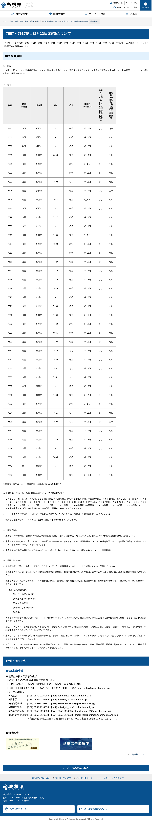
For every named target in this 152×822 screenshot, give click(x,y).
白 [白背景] (122, 3)
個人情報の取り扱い (41, 778)
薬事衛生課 (94, 21)
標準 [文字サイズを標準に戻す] (136, 7)
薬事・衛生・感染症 (27, 21)
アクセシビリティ (84, 778)
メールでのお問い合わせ (95, 809)
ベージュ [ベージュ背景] (134, 3)
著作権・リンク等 (63, 778)
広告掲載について (138, 754)
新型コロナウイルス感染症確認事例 (74, 21)
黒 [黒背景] (126, 3)
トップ (5, 21)
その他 (57, 21)
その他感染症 (48, 21)
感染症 (38, 21)
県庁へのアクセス (18, 809)
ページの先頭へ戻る (78, 768)
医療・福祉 (14, 21)
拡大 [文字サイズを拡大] (129, 7)
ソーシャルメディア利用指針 (110, 778)
